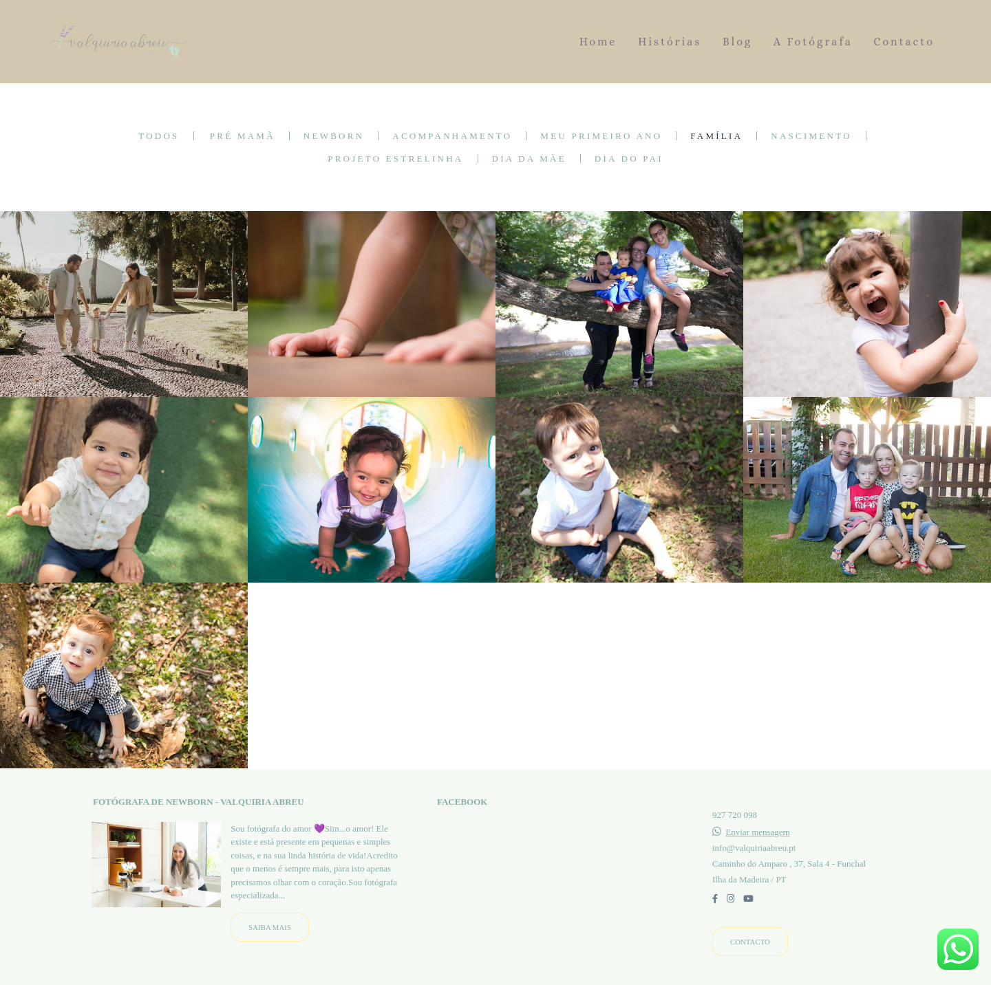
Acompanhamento (452, 135)
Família (716, 135)
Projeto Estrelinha (395, 158)
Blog (737, 41)
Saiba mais (269, 927)
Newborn (333, 135)
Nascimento (811, 135)
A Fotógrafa (813, 41)
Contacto (904, 41)
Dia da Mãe (529, 158)
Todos (158, 135)
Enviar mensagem (757, 831)
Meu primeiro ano (601, 135)
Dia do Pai (629, 158)
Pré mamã (242, 135)
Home (598, 41)
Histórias (670, 41)
